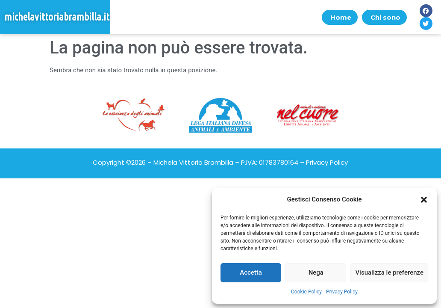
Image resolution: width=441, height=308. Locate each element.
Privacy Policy (342, 292)
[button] (424, 199)
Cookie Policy (306, 292)
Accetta (251, 272)
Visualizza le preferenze (389, 272)
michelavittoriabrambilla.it (56, 17)
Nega (316, 272)
